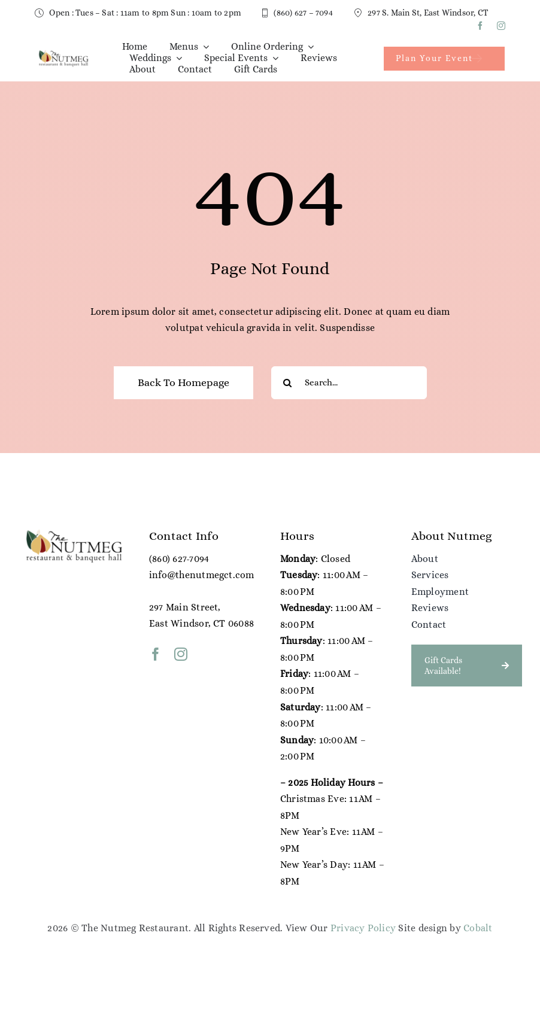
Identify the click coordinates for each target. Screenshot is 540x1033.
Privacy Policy (363, 928)
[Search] (287, 382)
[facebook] (480, 26)
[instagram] (501, 26)
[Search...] (349, 382)
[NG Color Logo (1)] (63, 53)
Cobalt (477, 928)
